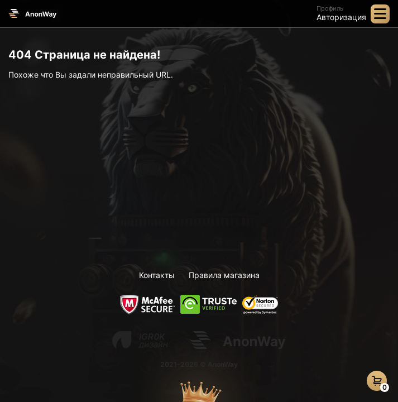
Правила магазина (224, 275)
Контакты (157, 275)
